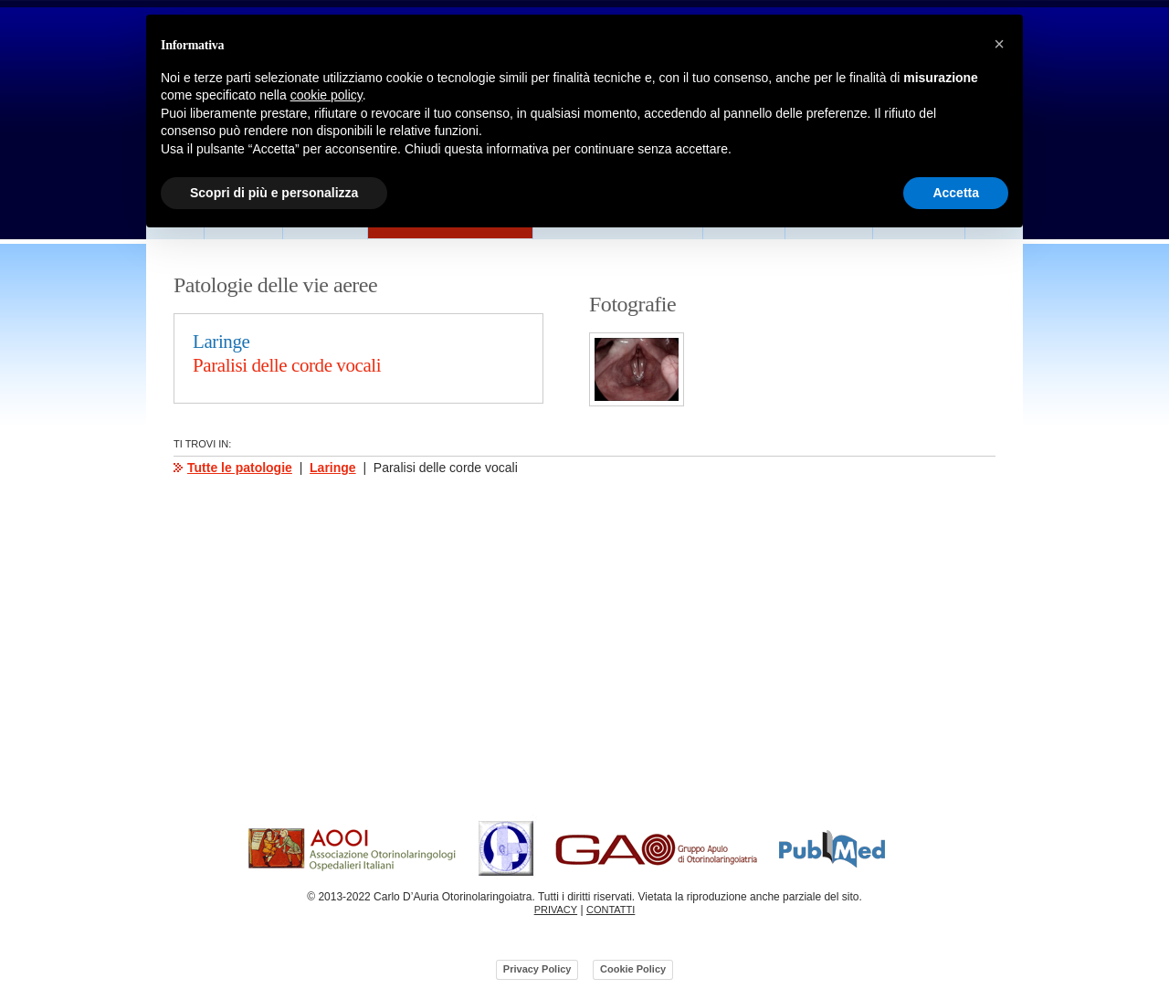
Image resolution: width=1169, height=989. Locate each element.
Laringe (333, 467)
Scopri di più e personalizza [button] (274, 192)
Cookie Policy (633, 968)
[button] (999, 43)
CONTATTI (610, 909)
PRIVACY (555, 909)
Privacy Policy (537, 968)
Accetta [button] (955, 192)
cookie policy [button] (326, 95)
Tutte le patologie (239, 467)
